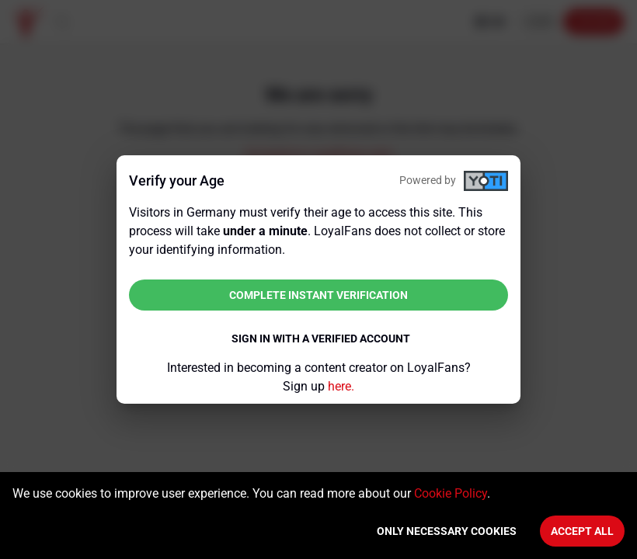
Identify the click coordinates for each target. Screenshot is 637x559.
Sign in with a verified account (320, 338)
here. (341, 386)
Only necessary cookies (447, 531)
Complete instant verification (318, 295)
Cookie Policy (450, 493)
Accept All (582, 531)
